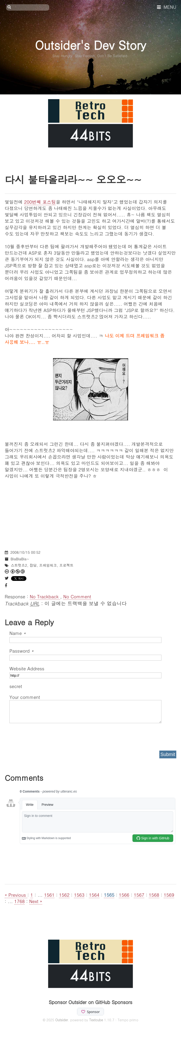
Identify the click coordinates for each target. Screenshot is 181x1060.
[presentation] (45, 735)
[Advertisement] (90, 512)
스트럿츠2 (19, 565)
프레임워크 (48, 565)
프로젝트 (66, 565)
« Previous (16, 894)
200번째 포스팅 (40, 201)
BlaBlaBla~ (20, 558)
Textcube (96, 1020)
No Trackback (45, 596)
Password (21, 650)
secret (16, 686)
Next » (35, 901)
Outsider (61, 1020)
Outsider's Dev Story (90, 44)
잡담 (33, 565)
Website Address (26, 668)
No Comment (77, 596)
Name (17, 633)
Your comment (24, 697)
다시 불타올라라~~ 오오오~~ (73, 179)
